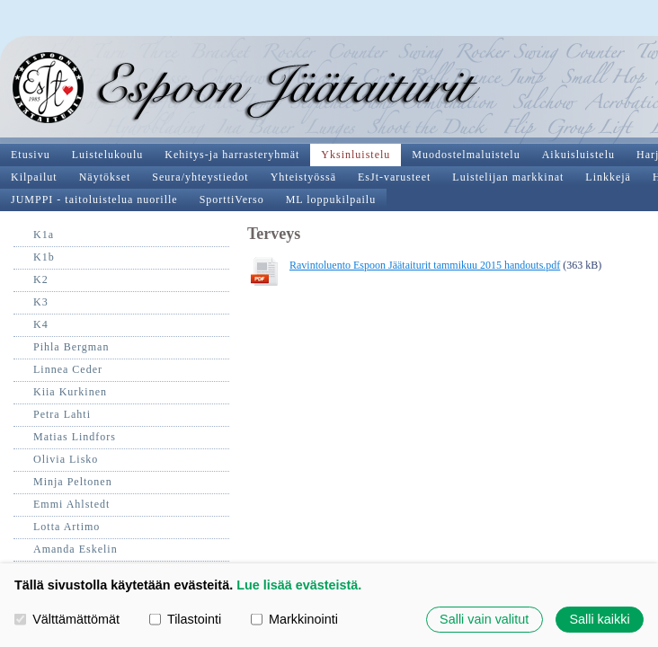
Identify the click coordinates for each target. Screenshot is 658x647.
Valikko (623, 16)
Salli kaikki (599, 619)
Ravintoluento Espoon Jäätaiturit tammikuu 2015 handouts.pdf (193, 176)
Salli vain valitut (484, 619)
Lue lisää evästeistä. (298, 585)
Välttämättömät (67, 619)
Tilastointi (185, 619)
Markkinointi (294, 619)
